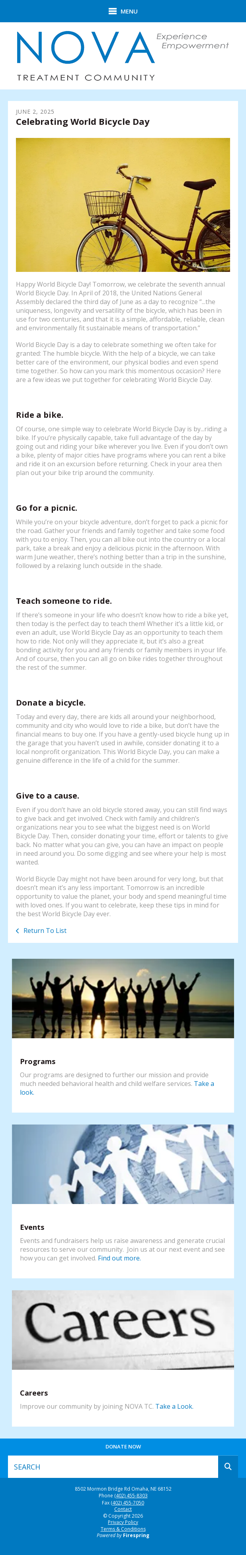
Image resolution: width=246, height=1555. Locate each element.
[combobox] (113, 1467)
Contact (123, 1509)
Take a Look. (174, 1406)
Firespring (136, 1535)
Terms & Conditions (123, 1529)
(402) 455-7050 (127, 1503)
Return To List (44, 930)
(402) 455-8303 (131, 1496)
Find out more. (119, 1258)
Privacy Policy (123, 1522)
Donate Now (123, 1446)
